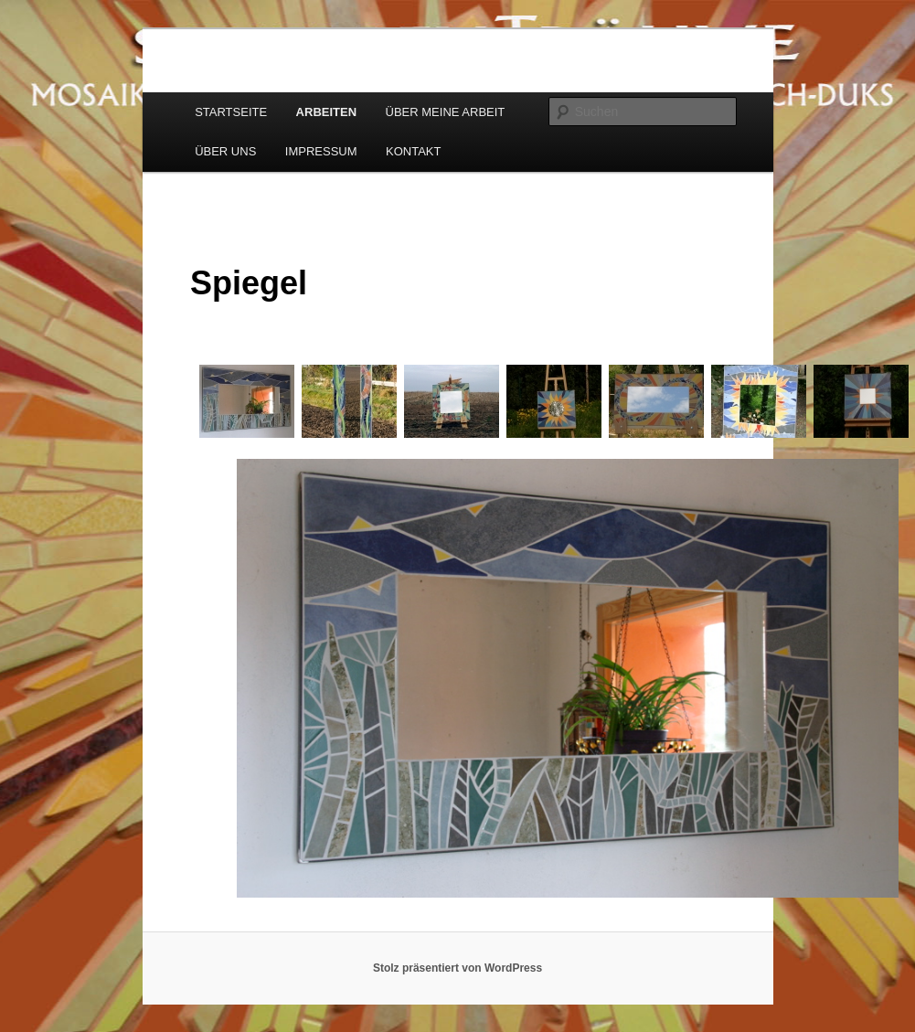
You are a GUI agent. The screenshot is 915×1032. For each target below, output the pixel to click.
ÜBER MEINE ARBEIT (445, 112)
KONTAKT (413, 151)
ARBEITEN (326, 112)
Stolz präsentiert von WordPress (457, 968)
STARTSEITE (231, 112)
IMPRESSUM (321, 151)
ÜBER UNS (225, 151)
